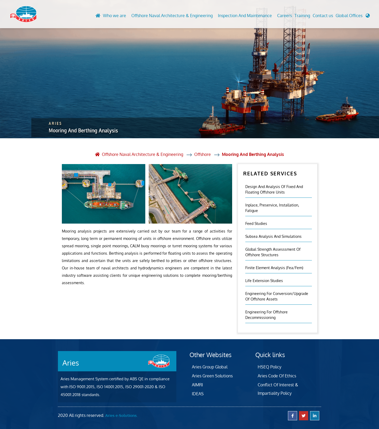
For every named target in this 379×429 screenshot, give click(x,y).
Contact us (323, 15)
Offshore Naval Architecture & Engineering (172, 15)
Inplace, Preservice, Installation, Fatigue (272, 208)
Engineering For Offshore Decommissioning (266, 315)
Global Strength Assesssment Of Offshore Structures (273, 252)
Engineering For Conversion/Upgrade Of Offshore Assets (276, 296)
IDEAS (198, 393)
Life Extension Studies (264, 280)
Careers (284, 15)
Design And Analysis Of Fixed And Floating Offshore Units (274, 189)
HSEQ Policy (269, 366)
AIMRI (197, 384)
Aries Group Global (209, 366)
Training (302, 15)
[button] (352, 16)
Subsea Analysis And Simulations (273, 236)
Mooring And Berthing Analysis (253, 154)
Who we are (114, 15)
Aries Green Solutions (212, 375)
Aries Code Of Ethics (277, 375)
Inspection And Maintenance (245, 15)
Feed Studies (256, 223)
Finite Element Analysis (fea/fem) (274, 267)
